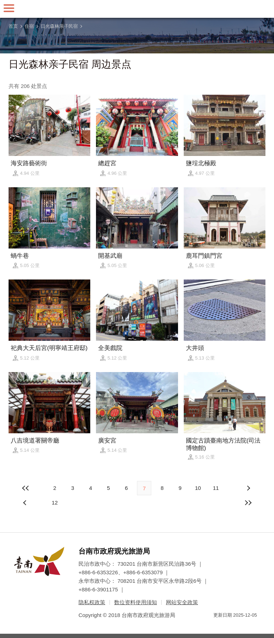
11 (216, 488)
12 (55, 503)
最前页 (26, 488)
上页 (248, 488)
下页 (26, 503)
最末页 (248, 503)
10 (198, 488)
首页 (13, 26)
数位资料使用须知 (135, 602)
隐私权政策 (91, 602)
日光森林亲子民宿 (59, 26)
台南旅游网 (137, 9)
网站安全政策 (182, 602)
